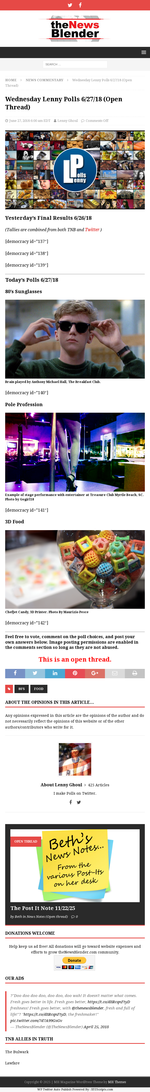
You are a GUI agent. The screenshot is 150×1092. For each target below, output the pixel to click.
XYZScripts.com (102, 1089)
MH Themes (117, 1082)
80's (21, 689)
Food (39, 689)
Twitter (92, 229)
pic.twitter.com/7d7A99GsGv (36, 1020)
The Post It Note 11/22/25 (42, 908)
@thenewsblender (88, 1008)
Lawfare (12, 1063)
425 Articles (98, 785)
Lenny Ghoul (68, 121)
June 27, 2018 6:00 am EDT (30, 121)
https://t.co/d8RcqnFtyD (109, 1002)
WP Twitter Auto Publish (54, 1089)
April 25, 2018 (96, 1027)
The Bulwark (16, 1052)
